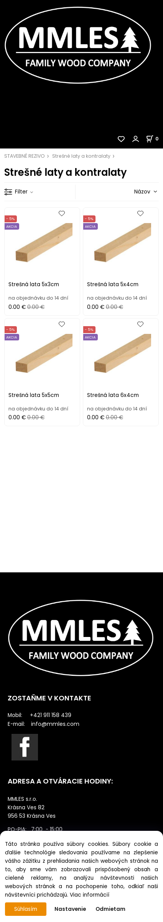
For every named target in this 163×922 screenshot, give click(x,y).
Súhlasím (25, 909)
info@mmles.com (55, 724)
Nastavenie (70, 909)
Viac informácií (89, 895)
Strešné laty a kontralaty (81, 156)
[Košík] (154, 138)
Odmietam (110, 909)
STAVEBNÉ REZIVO (24, 156)
